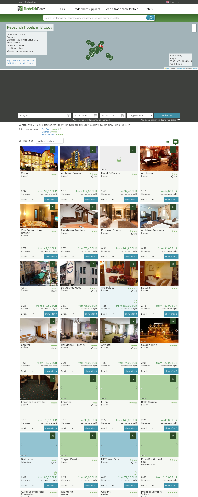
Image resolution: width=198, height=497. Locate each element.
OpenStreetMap (181, 68)
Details (27, 199)
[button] (99, 45)
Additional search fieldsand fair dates (158, 120)
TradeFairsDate (31, 8)
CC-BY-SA (195, 68)
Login (20, 2)
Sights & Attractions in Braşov (21, 60)
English (174, 2)
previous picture (21, 159)
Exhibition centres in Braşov (20, 63)
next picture (57, 159)
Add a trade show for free (122, 9)
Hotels (149, 9)
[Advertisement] (99, 89)
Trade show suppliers (86, 9)
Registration (30, 2)
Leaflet (167, 68)
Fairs (63, 9)
